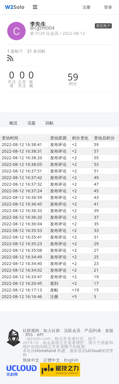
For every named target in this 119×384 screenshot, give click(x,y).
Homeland (45, 350)
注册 (86, 7)
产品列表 (92, 330)
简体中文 (31, 360)
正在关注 (22, 84)
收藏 (31, 84)
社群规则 (31, 330)
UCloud (93, 350)
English (71, 360)
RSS (29, 334)
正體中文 (51, 360)
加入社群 (51, 330)
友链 (109, 330)
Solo (15, 6)
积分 (73, 84)
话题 (31, 123)
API (40, 334)
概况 (13, 123)
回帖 (50, 123)
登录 (108, 7)
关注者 (11, 84)
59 (72, 77)
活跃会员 (72, 330)
